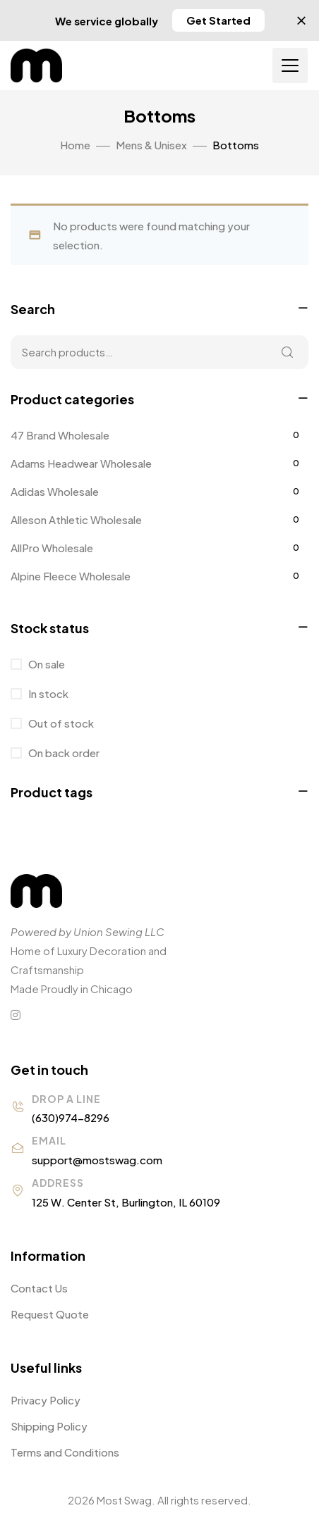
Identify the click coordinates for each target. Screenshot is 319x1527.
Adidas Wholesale (55, 491)
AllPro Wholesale (52, 547)
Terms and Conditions (65, 1452)
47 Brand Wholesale (60, 435)
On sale (45, 664)
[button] (218, 20)
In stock (47, 693)
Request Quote (50, 1314)
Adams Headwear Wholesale (81, 463)
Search (287, 352)
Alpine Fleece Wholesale (71, 575)
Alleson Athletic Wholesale (76, 519)
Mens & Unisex (151, 144)
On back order (63, 752)
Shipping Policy (49, 1426)
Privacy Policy (45, 1400)
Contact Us (39, 1288)
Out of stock (60, 723)
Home (75, 144)
